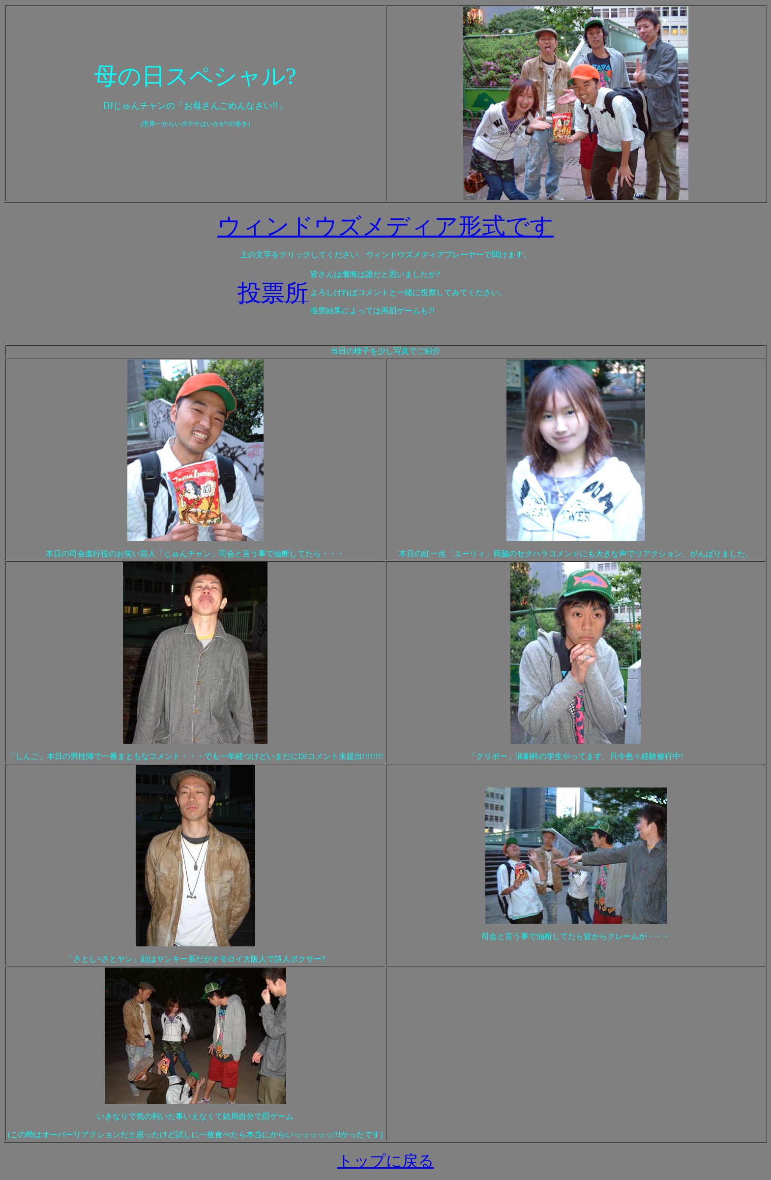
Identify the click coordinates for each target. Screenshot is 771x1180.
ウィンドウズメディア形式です (385, 226)
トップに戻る (385, 1161)
